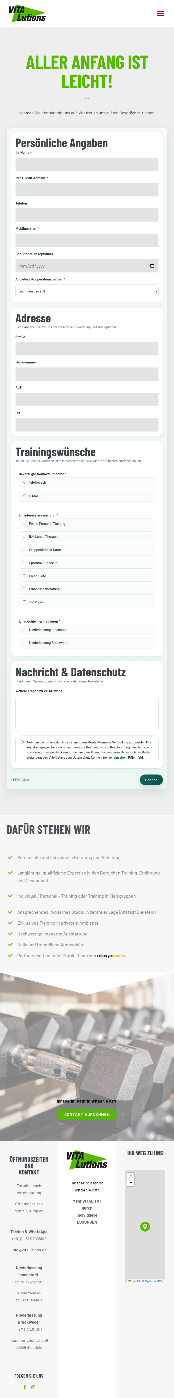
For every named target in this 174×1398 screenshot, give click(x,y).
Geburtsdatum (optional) (34, 253)
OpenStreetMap (154, 1281)
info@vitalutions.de (29, 1249)
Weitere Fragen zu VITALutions (38, 691)
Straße (20, 337)
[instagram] (33, 1387)
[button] (145, 1226)
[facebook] (25, 1387)
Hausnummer (25, 362)
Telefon (21, 203)
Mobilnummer (27, 228)
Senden (151, 779)
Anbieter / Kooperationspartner (40, 279)
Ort (17, 413)
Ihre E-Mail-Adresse (31, 177)
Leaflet (134, 1281)
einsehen (120, 757)
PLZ (18, 387)
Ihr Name (23, 152)
